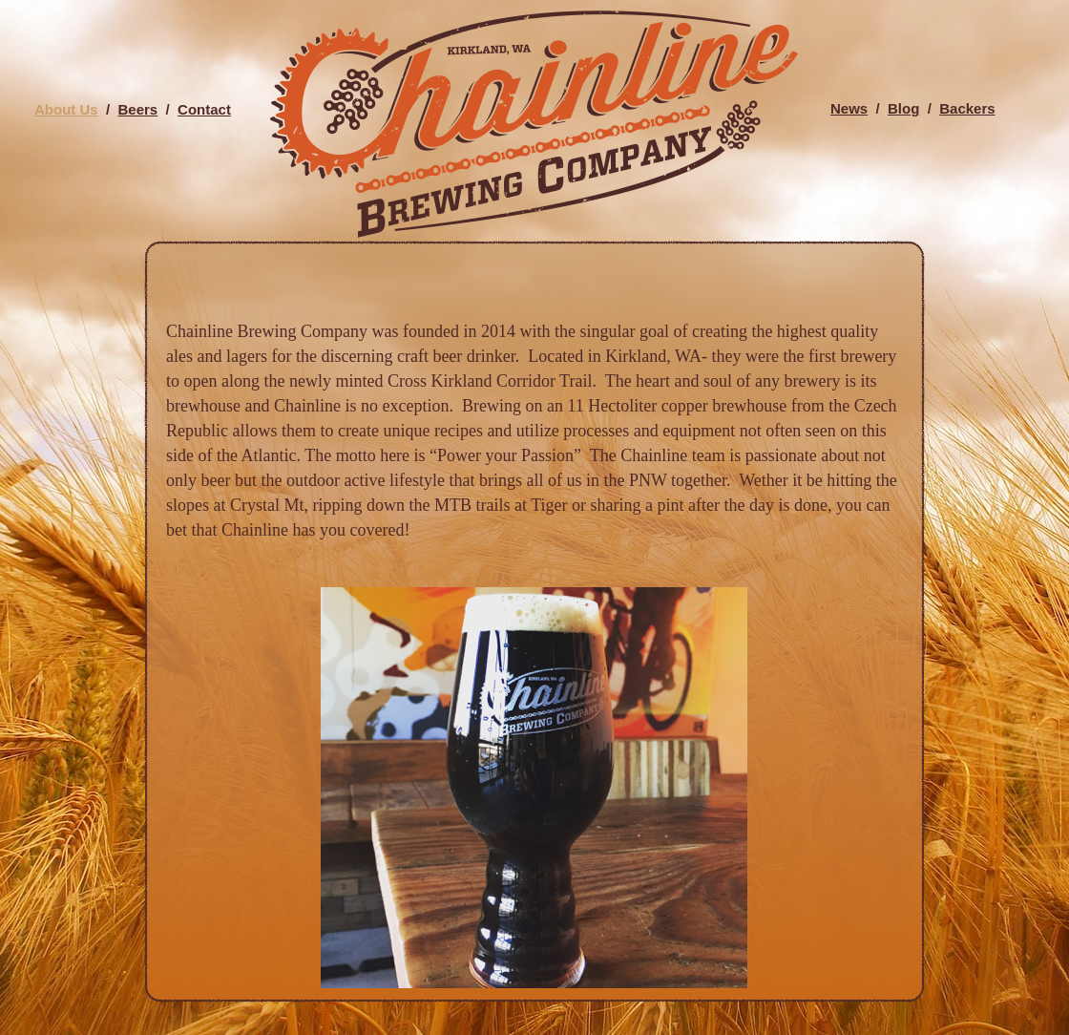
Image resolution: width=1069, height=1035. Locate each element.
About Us (66, 109)
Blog (903, 108)
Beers (138, 109)
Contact (204, 109)
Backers (967, 108)
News (849, 108)
